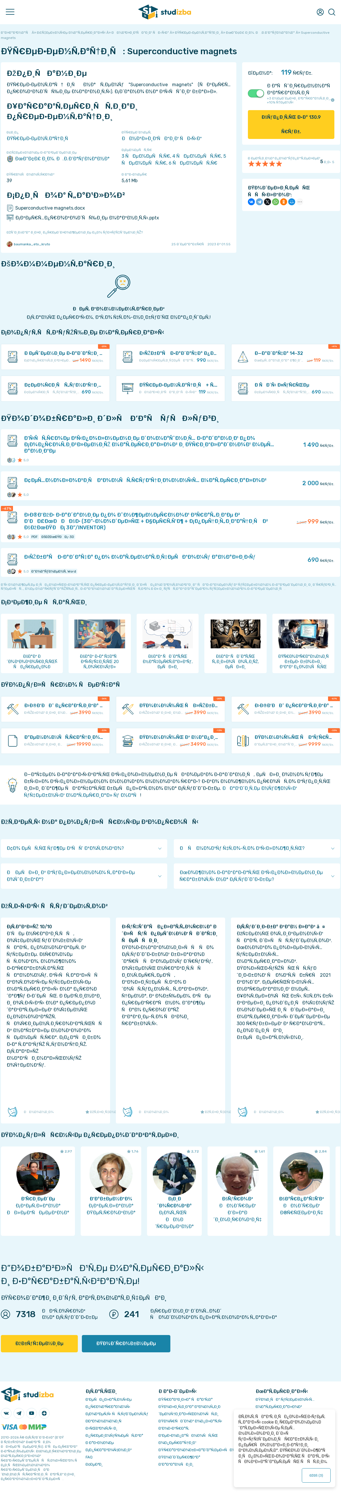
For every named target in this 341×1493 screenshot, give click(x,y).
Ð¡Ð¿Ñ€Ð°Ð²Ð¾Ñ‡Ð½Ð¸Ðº (109, 1450)
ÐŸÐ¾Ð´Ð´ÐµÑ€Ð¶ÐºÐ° (179, 1457)
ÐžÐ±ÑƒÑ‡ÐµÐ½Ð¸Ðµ (39, 1343)
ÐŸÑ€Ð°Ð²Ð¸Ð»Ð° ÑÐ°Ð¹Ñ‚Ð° (186, 1399)
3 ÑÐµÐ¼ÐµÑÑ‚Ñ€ (146, 156)
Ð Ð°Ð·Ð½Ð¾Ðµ (100, 1443)
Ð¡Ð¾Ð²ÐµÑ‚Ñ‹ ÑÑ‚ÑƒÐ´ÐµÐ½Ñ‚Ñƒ (117, 1414)
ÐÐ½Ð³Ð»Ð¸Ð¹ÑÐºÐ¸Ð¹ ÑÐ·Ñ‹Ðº (162, 138)
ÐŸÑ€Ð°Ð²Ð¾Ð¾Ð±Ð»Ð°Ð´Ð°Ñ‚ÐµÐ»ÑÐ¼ (197, 1450)
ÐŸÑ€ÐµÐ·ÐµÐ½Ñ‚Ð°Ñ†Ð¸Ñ (39, 138)
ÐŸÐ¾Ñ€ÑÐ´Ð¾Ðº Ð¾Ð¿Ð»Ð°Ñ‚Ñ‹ (190, 1421)
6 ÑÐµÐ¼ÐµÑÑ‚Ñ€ (193, 163)
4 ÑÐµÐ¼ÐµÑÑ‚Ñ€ (196, 156)
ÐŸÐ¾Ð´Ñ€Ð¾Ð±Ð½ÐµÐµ (126, 1343)
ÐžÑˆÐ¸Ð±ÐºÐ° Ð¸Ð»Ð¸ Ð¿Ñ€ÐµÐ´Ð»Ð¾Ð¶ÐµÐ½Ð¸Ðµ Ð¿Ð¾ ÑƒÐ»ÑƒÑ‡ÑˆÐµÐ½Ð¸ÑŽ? (75, 232)
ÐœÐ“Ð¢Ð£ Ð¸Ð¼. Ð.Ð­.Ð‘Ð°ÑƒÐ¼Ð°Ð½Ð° (58, 158)
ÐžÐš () (316, 1475)
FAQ (89, 1457)
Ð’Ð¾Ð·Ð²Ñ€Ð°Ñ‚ (174, 1428)
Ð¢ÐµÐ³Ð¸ (94, 1464)
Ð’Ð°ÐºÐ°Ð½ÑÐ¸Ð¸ (176, 1464)
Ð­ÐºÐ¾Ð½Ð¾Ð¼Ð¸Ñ (105, 1421)
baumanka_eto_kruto (28, 244)
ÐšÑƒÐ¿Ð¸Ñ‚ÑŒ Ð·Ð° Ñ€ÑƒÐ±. (291, 124)
